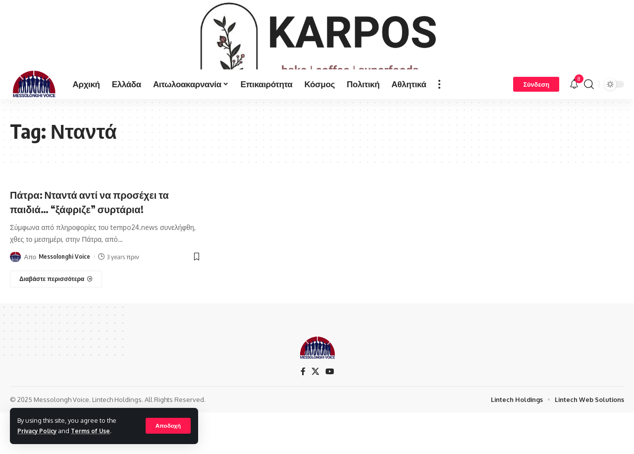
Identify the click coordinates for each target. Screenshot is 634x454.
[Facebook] (303, 404)
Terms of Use (95, 431)
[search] (589, 116)
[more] (439, 116)
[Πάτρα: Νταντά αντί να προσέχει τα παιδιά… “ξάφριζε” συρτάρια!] (56, 310)
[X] (315, 404)
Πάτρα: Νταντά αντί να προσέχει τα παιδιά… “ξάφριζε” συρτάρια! (99, 233)
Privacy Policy (39, 431)
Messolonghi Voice (65, 288)
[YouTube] (329, 404)
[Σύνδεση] (536, 116)
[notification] (574, 116)
